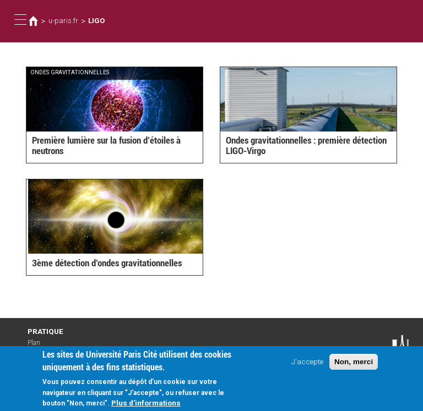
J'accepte (307, 365)
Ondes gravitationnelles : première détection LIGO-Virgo (306, 145)
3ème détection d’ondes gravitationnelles (107, 262)
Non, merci (353, 366)
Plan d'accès (39, 346)
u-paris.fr (63, 21)
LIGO (96, 21)
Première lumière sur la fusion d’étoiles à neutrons (106, 145)
